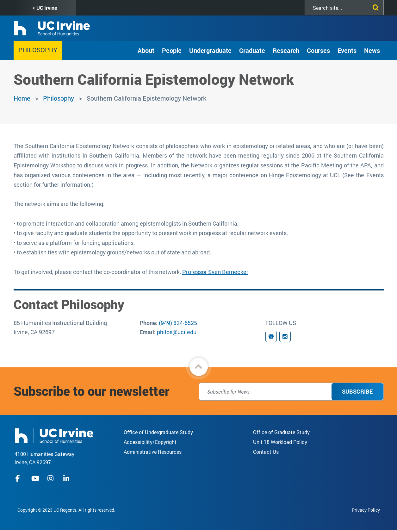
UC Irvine (46, 7)
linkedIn (67, 478)
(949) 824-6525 (178, 323)
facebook (19, 478)
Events (347, 50)
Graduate (252, 50)
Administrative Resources (153, 451)
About (146, 50)
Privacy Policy (366, 510)
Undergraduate (210, 50)
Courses (318, 50)
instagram (51, 478)
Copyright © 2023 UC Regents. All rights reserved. (66, 510)
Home (22, 98)
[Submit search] (374, 6)
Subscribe (357, 391)
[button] (198, 367)
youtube (35, 478)
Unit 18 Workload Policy (280, 442)
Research (286, 50)
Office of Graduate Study (281, 432)
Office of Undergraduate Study (158, 432)
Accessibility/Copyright (150, 442)
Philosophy (37, 50)
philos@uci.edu (176, 332)
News (372, 50)
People (172, 50)
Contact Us (266, 451)
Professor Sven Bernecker (215, 272)
